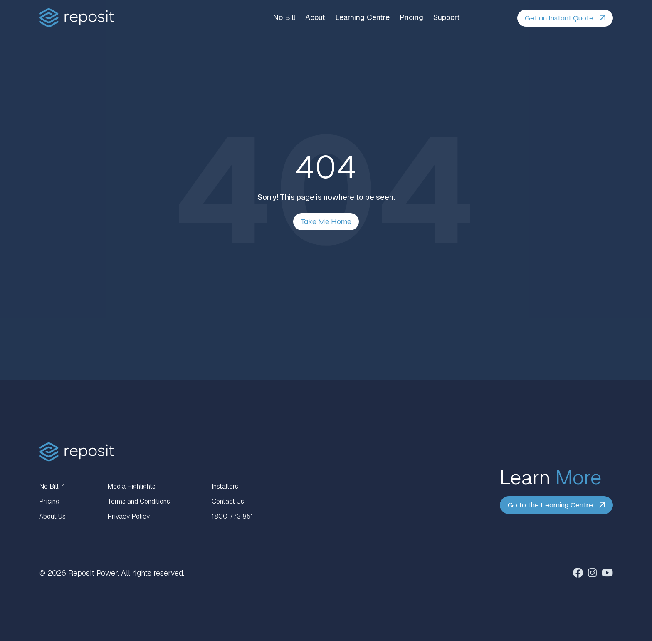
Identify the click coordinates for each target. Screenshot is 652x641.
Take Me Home (326, 221)
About (315, 17)
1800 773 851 (232, 516)
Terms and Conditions (138, 501)
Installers (225, 486)
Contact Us (228, 501)
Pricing (411, 17)
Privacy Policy (128, 516)
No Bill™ (51, 486)
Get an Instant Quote (559, 17)
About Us (52, 516)
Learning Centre (362, 17)
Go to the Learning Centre (550, 504)
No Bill (284, 17)
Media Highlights (131, 486)
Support (446, 17)
